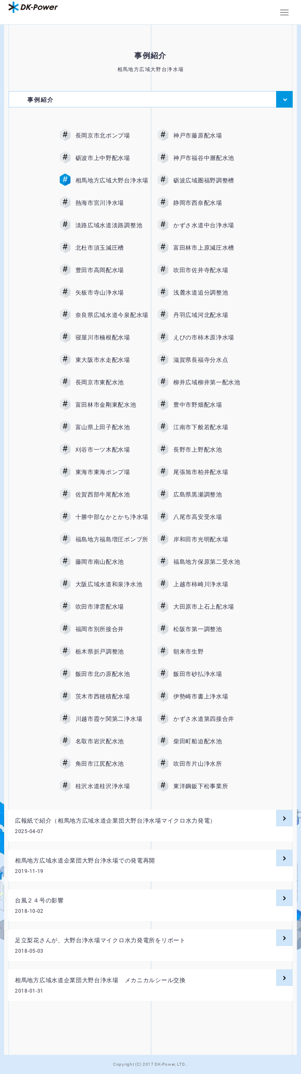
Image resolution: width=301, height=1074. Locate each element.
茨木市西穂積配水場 (111, 696)
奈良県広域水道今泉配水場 (111, 315)
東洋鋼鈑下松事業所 (209, 786)
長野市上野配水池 (209, 449)
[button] (284, 12)
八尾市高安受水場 (209, 517)
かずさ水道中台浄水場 (209, 225)
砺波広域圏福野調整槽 (209, 180)
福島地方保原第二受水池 (209, 561)
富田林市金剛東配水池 (111, 404)
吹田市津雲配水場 (111, 606)
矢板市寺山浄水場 (111, 292)
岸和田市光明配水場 (209, 539)
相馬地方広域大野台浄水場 (111, 180)
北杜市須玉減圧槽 (111, 247)
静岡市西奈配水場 (209, 202)
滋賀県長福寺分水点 (209, 359)
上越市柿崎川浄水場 (209, 584)
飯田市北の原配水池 (111, 674)
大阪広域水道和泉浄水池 (111, 584)
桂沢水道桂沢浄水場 (111, 786)
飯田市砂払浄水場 (209, 674)
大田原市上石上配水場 (209, 606)
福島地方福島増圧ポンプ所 (111, 539)
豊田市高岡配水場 (111, 270)
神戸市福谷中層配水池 (209, 158)
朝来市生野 (209, 651)
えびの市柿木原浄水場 (209, 337)
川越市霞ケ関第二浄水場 (111, 718)
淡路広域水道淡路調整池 (111, 225)
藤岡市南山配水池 (111, 561)
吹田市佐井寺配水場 (209, 270)
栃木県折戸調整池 (111, 651)
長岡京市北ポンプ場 (111, 135)
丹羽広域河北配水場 (209, 315)
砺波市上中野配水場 (111, 158)
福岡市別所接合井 (111, 629)
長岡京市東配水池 (111, 382)
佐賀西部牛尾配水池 (111, 494)
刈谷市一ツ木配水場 (111, 449)
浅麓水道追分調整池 (209, 292)
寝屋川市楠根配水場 (111, 337)
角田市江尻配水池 (111, 763)
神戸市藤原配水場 (209, 135)
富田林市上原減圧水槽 (209, 247)
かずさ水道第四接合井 (209, 718)
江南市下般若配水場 (209, 427)
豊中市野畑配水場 (209, 404)
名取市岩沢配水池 (111, 741)
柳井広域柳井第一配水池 (209, 382)
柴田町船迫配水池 (209, 741)
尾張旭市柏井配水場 (209, 472)
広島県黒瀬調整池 (209, 494)
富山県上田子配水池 (111, 427)
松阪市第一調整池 (209, 629)
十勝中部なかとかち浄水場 (111, 517)
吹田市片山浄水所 (209, 763)
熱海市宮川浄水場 (111, 202)
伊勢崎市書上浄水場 (209, 696)
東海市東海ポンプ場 (111, 472)
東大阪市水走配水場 (111, 359)
